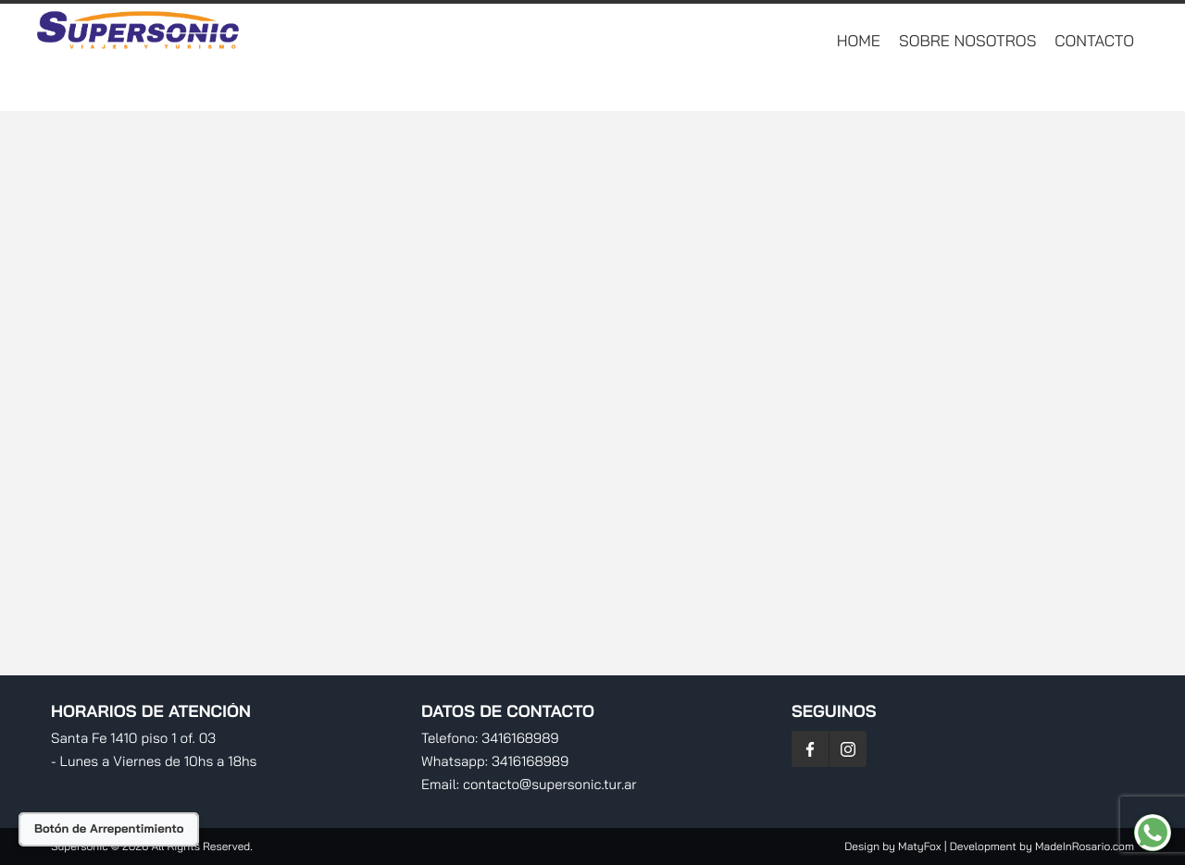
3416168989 (519, 738)
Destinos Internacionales (569, 87)
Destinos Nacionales (771, 87)
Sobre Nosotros (967, 41)
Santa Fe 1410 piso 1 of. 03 (133, 738)
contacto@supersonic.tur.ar (550, 784)
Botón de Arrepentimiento (108, 829)
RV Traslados (928, 87)
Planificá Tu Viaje (1073, 87)
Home (858, 41)
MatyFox (919, 846)
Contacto (1094, 41)
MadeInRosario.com (1084, 846)
